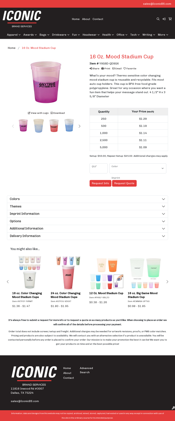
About (86, 19)
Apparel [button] (12, 34)
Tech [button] (133, 34)
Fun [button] (74, 34)
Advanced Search (86, 370)
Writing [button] (147, 34)
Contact (98, 19)
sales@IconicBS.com (157, 3)
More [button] (161, 34)
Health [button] (106, 34)
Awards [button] (28, 34)
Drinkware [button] (59, 34)
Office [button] (120, 34)
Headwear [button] (90, 34)
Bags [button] (43, 34)
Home (76, 19)
